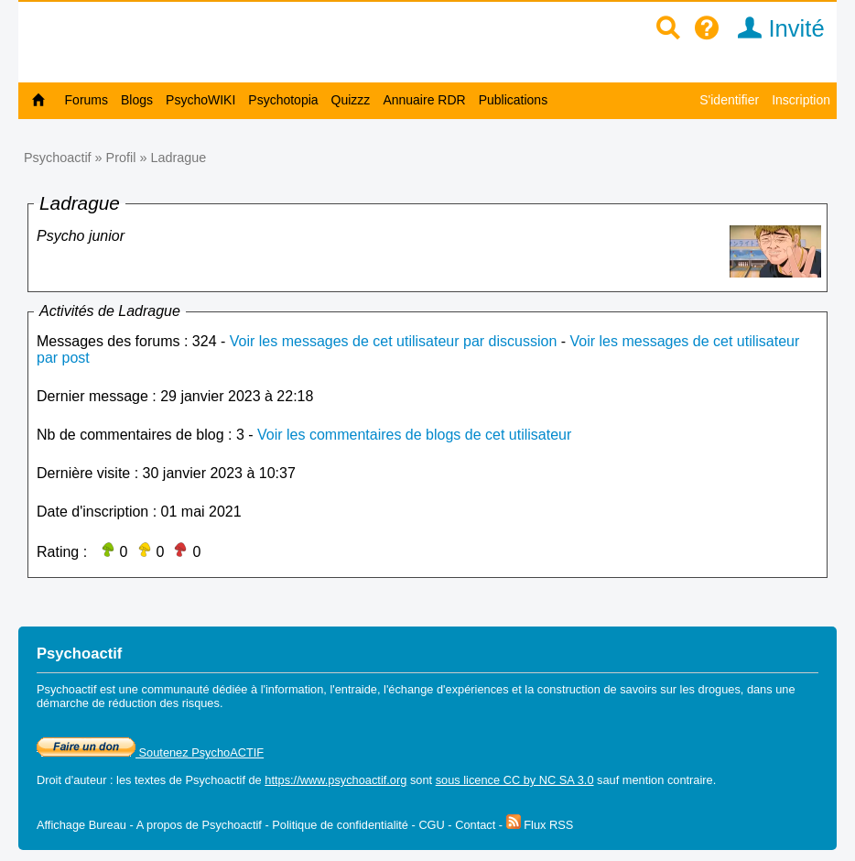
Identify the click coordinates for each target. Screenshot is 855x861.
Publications (513, 100)
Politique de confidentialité (340, 825)
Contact (475, 825)
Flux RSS (540, 825)
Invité (775, 28)
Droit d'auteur (71, 780)
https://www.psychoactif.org (335, 780)
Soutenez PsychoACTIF (150, 752)
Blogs (137, 100)
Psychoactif (58, 157)
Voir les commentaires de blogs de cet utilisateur (414, 434)
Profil (121, 157)
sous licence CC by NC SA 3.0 (515, 780)
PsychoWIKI (200, 100)
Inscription (801, 100)
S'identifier (729, 100)
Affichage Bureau (81, 825)
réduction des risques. (165, 703)
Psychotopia (283, 100)
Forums (86, 100)
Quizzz (351, 100)
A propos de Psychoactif (199, 825)
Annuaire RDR (424, 100)
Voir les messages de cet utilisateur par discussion (393, 341)
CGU (431, 825)
